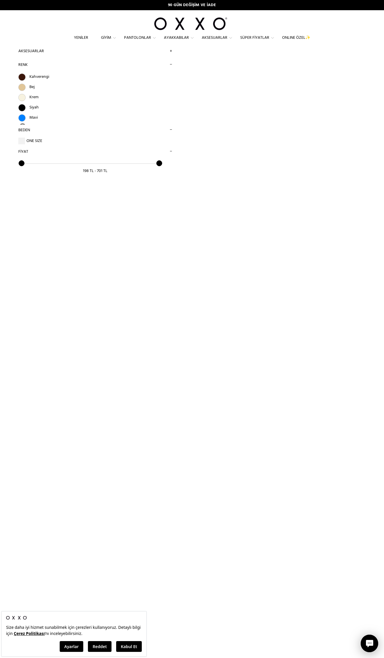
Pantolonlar (137, 42)
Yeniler (81, 42)
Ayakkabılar (176, 42)
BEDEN (23, 139)
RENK (22, 74)
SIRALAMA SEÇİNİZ (284, 75)
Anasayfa (95, 76)
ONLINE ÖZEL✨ (296, 42)
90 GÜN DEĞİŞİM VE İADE (192, 5)
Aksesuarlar (214, 42)
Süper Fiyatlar (254, 42)
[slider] (21, 173)
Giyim (106, 42)
